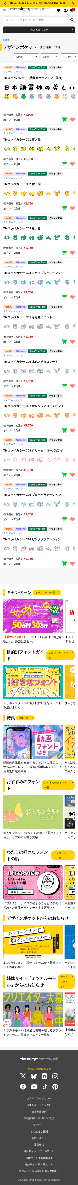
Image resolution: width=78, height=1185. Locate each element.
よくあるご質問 (39, 1131)
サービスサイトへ (64, 981)
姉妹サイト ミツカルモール (39, 1151)
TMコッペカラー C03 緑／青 (22, 228)
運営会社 (39, 1144)
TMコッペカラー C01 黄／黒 (22, 139)
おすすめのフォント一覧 (55, 785)
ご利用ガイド (39, 1125)
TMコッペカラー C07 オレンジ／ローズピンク (33, 406)
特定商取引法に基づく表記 (39, 1118)
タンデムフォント (13, 71)
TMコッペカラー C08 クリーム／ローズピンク (33, 450)
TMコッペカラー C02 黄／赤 (22, 184)
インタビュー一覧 (60, 855)
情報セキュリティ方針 (39, 1105)
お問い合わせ (39, 1138)
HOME (7, 40)
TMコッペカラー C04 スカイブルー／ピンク (32, 273)
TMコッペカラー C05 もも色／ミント (27, 317)
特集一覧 (24, 718)
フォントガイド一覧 (58, 655)
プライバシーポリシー (39, 1098)
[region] (39, 96)
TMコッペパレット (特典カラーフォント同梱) (32, 77)
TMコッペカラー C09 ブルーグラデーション (32, 494)
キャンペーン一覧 (45, 592)
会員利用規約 (39, 1111)
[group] (33, 621)
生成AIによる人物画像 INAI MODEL (39, 1171)
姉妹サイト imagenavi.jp (39, 1157)
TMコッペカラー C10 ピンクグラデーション (32, 539)
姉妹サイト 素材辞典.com (39, 1164)
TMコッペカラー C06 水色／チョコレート (30, 361)
